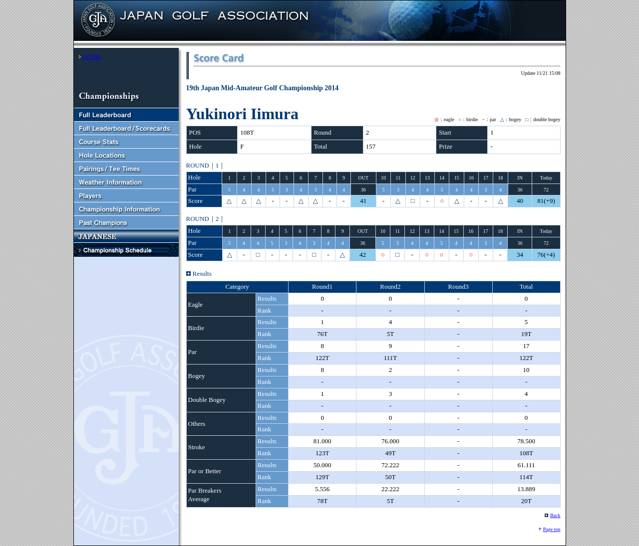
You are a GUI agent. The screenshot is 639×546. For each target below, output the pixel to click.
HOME (91, 56)
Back (555, 515)
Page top (552, 529)
